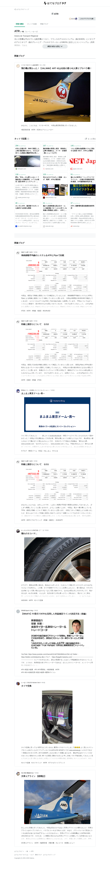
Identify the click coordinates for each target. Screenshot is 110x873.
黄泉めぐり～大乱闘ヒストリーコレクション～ (35, 390)
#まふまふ (47, 451)
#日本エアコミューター (45, 130)
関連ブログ (44, 24)
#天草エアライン (27, 843)
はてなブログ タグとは (21, 855)
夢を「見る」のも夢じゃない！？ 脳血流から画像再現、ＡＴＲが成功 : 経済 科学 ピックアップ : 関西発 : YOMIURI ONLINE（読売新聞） (27, 179)
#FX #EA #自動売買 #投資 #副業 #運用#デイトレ (38, 672)
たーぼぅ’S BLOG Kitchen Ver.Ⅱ (30, 682)
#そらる (55, 451)
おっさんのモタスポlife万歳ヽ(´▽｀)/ (32, 530)
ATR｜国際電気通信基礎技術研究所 (82, 207)
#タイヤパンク (36, 763)
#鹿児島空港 (25, 130)
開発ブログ (38, 855)
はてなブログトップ (49, 855)
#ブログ (24, 451)
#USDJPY (59, 520)
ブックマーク (20, 146)
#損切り (51, 520)
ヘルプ (32, 855)
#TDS (23, 311)
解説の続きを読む (55, 46)
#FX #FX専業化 (39, 669)
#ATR (33, 130)
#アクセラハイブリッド (56, 763)
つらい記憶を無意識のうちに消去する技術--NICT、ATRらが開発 (82, 150)
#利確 (34, 311)
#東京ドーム (32, 451)
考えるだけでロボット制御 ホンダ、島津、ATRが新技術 (55, 178)
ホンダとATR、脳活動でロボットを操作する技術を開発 (27, 207)
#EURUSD (46, 311)
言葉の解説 (20, 24)
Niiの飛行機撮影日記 (27, 773)
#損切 (39, 311)
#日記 (40, 451)
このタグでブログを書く (87, 19)
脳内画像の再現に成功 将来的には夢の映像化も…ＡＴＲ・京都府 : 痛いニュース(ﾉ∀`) (55, 151)
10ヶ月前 (42, 65)
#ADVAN (24, 600)
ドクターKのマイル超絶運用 (29, 65)
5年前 (47, 530)
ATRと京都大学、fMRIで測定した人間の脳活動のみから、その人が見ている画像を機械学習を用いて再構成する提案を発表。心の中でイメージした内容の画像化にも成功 (27, 151)
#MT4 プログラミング (34, 520)
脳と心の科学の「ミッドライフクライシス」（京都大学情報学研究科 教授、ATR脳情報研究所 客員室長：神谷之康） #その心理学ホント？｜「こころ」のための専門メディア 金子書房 (82, 179)
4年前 (35, 252)
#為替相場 (50, 669)
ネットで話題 (32, 24)
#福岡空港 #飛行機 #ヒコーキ (51, 843)
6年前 (43, 682)
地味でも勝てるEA (27, 252)
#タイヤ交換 (38, 600)
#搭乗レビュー (69, 843)
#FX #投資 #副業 (27, 669)
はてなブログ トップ (21, 9)
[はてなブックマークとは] (28, 139)
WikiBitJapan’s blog (27, 610)
